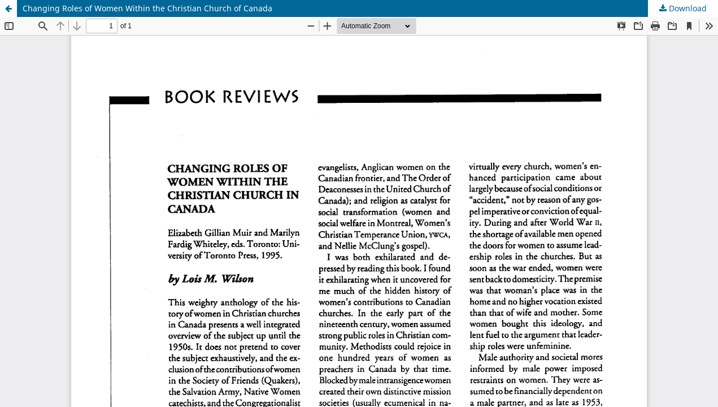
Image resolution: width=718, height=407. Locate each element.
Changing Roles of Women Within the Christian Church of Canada (147, 8)
